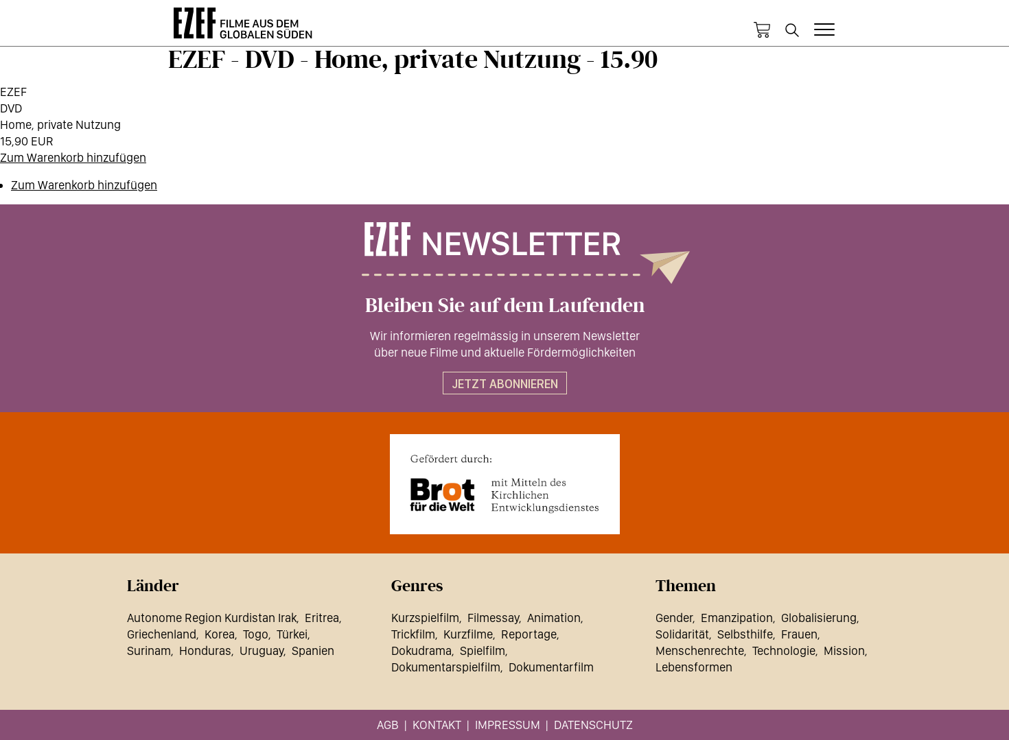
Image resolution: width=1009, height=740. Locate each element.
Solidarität (682, 634)
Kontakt (437, 724)
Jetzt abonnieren (505, 384)
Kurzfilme (468, 634)
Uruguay (261, 650)
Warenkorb (762, 30)
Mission (844, 650)
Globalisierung (819, 617)
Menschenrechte (700, 650)
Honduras (205, 650)
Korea (220, 634)
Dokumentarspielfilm (445, 667)
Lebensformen (694, 667)
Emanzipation (737, 617)
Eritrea (322, 617)
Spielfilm (482, 650)
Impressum (507, 724)
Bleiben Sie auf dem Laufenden (505, 306)
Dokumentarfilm (551, 667)
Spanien (313, 650)
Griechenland (161, 634)
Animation (554, 617)
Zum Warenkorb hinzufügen (73, 157)
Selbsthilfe (745, 634)
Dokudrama (421, 650)
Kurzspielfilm (425, 617)
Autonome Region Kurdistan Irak (212, 617)
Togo (255, 634)
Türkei (292, 634)
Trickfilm (413, 634)
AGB (388, 724)
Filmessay (493, 617)
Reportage (529, 634)
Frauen (799, 634)
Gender (674, 617)
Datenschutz (593, 724)
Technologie (783, 650)
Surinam (149, 650)
